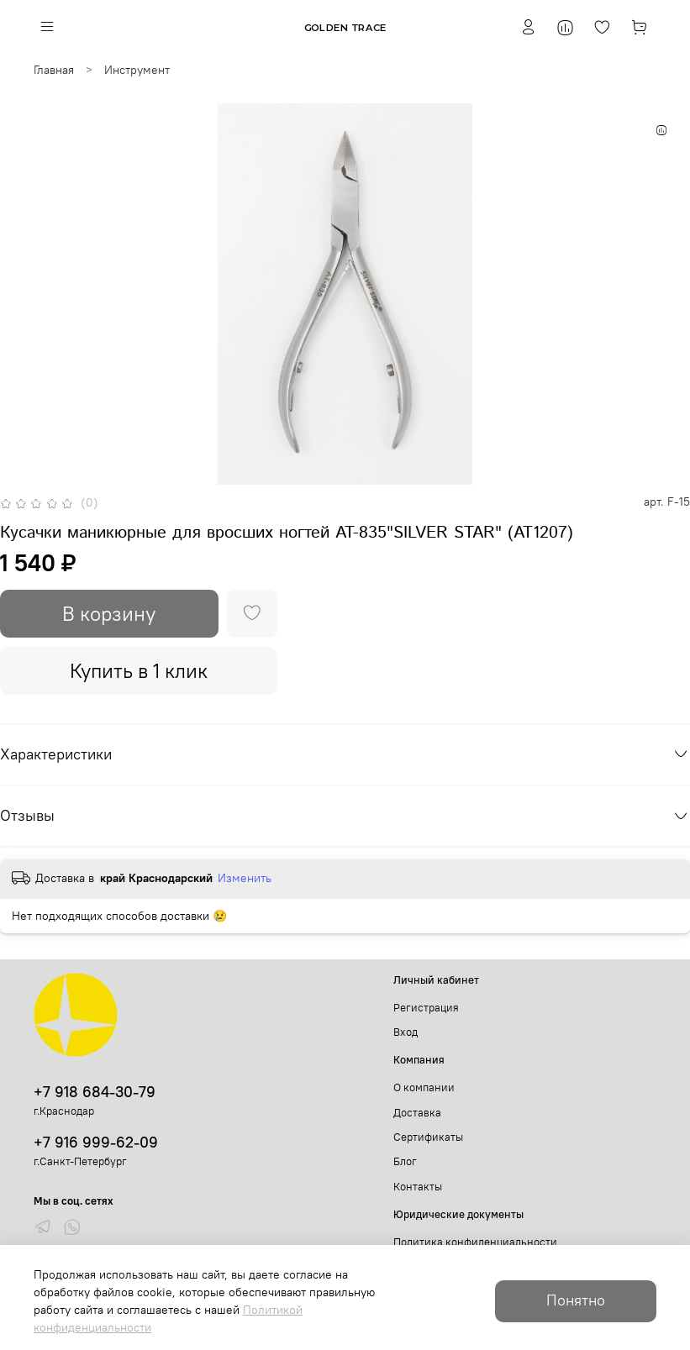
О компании (424, 1087)
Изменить (244, 877)
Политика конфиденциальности (475, 1242)
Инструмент (137, 69)
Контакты (417, 1186)
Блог (405, 1161)
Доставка (417, 1112)
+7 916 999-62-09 (96, 1142)
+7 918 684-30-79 (94, 1091)
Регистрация (426, 1007)
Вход (405, 1032)
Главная (54, 69)
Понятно (575, 1300)
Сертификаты (428, 1137)
